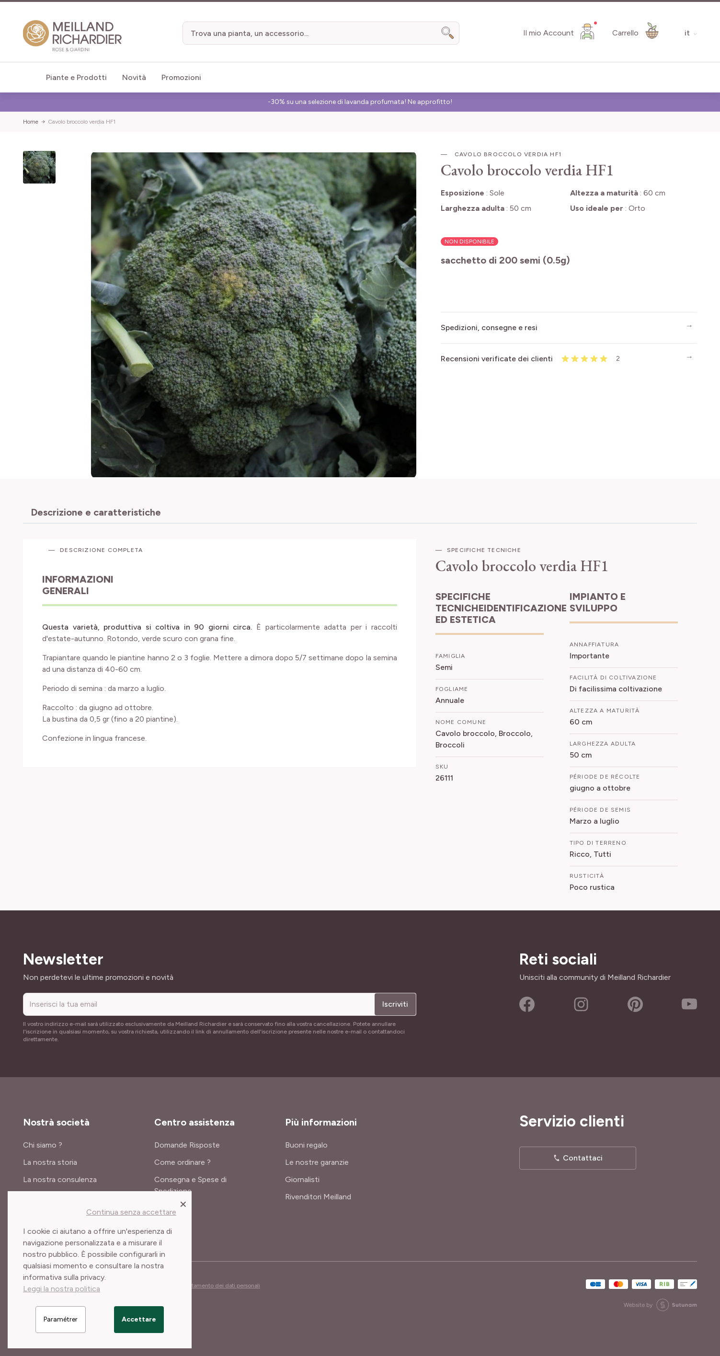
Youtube (689, 1004)
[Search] (447, 33)
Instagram (581, 1004)
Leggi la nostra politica (61, 1288)
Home (30, 121)
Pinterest (635, 1004)
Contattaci (583, 1157)
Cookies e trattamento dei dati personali (208, 1285)
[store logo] (72, 36)
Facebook (527, 1004)
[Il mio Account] (560, 31)
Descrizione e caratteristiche (96, 512)
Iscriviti (395, 1004)
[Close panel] (183, 1203)
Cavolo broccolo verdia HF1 (81, 121)
